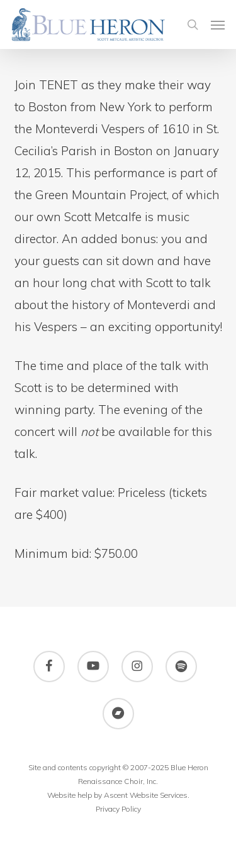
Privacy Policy (118, 809)
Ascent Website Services (146, 795)
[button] (218, 24)
